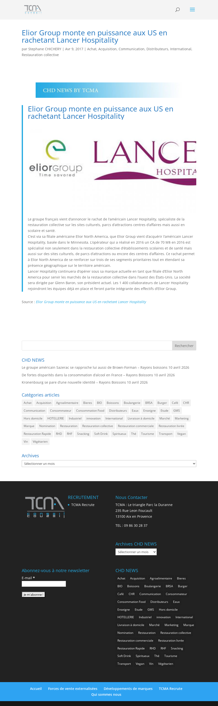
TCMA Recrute (82, 504)
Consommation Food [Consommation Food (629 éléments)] (90, 410)
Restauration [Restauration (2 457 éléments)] (68, 426)
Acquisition (107, 49)
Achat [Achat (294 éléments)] (27, 403)
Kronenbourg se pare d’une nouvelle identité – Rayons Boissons (74, 382)
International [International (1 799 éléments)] (114, 418)
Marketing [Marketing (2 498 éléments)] (182, 418)
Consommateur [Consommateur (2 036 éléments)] (60, 410)
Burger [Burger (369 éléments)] (162, 403)
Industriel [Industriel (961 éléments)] (75, 418)
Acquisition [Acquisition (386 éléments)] (43, 403)
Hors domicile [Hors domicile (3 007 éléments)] (33, 418)
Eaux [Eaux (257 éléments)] (135, 410)
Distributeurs (157, 49)
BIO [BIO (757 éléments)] (99, 403)
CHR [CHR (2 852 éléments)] (186, 403)
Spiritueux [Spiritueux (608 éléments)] (119, 434)
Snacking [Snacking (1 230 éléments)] (83, 434)
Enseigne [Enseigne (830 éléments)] (149, 410)
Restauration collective (40, 54)
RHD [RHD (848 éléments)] (59, 434)
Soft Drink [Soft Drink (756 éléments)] (101, 434)
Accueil (36, 688)
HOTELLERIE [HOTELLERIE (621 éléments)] (55, 418)
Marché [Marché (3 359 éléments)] (164, 418)
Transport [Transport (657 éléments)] (165, 434)
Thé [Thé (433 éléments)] (133, 434)
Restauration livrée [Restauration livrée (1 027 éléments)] (171, 426)
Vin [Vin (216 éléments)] (26, 441)
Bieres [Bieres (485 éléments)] (87, 403)
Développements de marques (128, 688)
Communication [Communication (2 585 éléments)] (34, 410)
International (180, 49)
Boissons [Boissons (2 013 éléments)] (113, 403)
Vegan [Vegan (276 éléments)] (181, 434)
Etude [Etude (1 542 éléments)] (164, 410)
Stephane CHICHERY (44, 49)
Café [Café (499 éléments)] (175, 403)
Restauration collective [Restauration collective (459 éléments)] (97, 426)
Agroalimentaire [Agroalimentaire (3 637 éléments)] (67, 403)
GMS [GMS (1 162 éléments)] (176, 410)
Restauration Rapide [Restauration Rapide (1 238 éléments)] (37, 434)
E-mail (28, 578)
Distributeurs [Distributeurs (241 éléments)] (118, 410)
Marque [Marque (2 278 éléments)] (29, 426)
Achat (91, 49)
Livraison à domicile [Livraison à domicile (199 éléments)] (141, 418)
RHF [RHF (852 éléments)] (69, 434)
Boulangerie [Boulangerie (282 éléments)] (132, 403)
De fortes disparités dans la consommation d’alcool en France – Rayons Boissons (87, 375)
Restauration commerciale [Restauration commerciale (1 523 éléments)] (136, 426)
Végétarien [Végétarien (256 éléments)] (40, 441)
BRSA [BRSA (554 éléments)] (149, 403)
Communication (132, 49)
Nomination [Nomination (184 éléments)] (47, 426)
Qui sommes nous (106, 694)
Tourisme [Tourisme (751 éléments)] (147, 434)
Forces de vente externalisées (72, 688)
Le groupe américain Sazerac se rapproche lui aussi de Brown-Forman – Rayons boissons (94, 367)
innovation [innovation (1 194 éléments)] (93, 418)
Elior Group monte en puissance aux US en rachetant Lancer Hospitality (91, 301)
